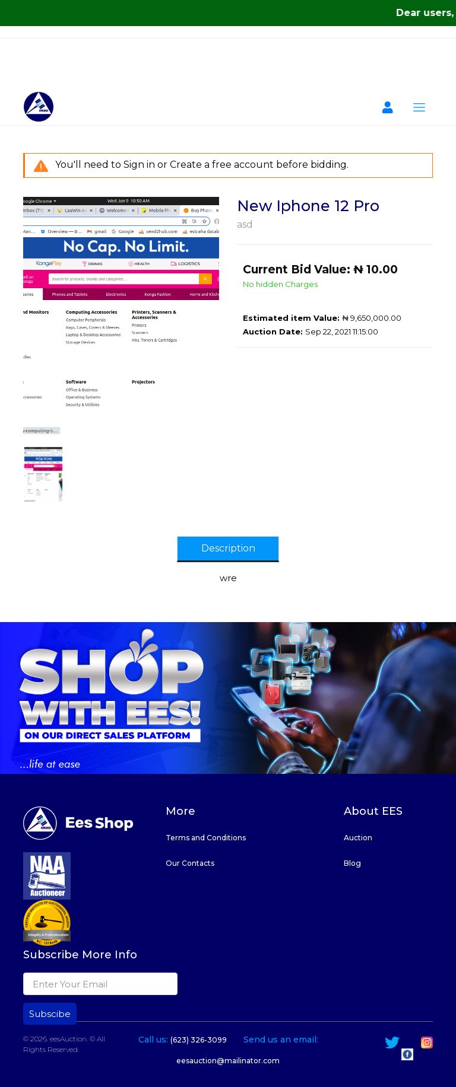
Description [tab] (228, 548)
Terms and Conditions (206, 837)
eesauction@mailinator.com (228, 1060)
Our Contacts (190, 863)
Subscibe (50, 1013)
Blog (352, 863)
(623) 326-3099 (198, 1039)
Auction (358, 837)
